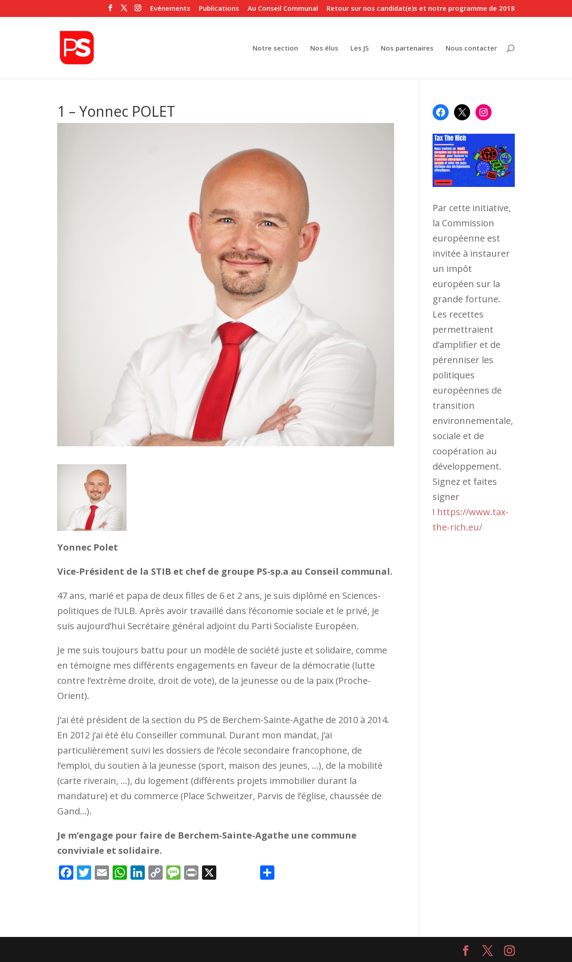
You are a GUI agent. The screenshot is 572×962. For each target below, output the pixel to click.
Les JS (359, 48)
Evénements (170, 9)
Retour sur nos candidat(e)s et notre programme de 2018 (421, 9)
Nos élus (324, 48)
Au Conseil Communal (283, 9)
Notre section (275, 48)
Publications (219, 9)
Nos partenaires (407, 48)
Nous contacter (471, 48)
